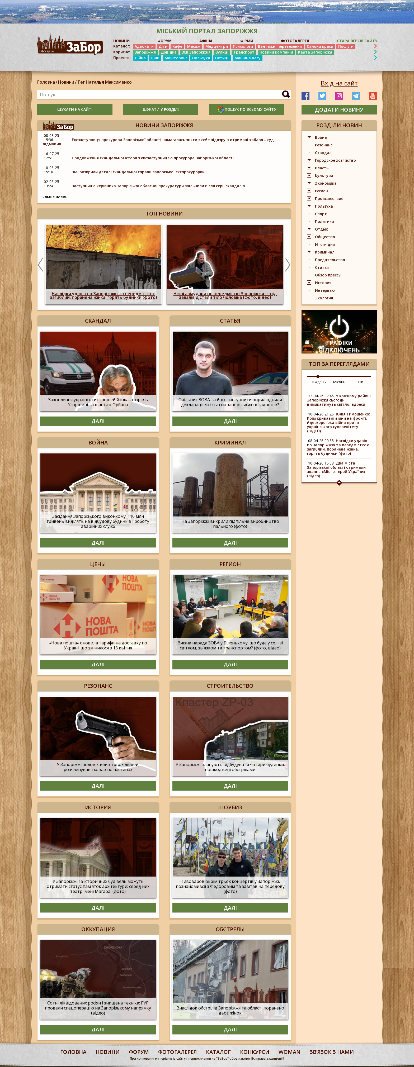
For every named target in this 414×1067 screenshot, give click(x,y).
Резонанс (323, 144)
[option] (103, 264)
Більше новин (54, 196)
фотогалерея (177, 1051)
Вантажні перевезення (280, 46)
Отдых (321, 229)
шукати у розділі (161, 109)
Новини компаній (276, 52)
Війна (140, 57)
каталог (218, 1051)
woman (289, 1051)
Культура (324, 175)
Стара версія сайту (357, 40)
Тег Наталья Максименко (104, 82)
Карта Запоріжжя (315, 52)
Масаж (193, 46)
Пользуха (201, 57)
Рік (360, 381)
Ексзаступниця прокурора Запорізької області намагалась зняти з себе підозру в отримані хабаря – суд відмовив (158, 141)
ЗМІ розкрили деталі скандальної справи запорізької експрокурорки (138, 171)
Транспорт (244, 52)
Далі (98, 421)
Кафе (177, 46)
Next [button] (287, 264)
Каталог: (121, 46)
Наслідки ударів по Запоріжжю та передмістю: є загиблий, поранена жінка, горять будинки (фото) (338, 447)
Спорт (321, 213)
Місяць (339, 381)
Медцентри (216, 46)
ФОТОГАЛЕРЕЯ (295, 40)
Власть (321, 167)
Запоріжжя (145, 52)
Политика (324, 221)
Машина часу (247, 57)
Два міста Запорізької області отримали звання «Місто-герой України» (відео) (336, 469)
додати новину (339, 109)
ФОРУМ (164, 40)
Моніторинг (175, 57)
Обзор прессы (328, 274)
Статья (322, 267)
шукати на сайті (74, 109)
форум (139, 1051)
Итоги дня (325, 244)
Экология (324, 297)
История (323, 282)
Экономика (326, 183)
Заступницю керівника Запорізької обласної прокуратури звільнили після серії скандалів (158, 185)
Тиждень (318, 381)
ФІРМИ (246, 40)
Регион (321, 190)
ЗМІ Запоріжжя (196, 52)
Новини (66, 82)
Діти (163, 46)
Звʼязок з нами (332, 1051)
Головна (46, 82)
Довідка (169, 52)
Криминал (325, 252)
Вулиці (221, 52)
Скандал (323, 152)
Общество (325, 236)
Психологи (243, 46)
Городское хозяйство (335, 160)
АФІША (206, 40)
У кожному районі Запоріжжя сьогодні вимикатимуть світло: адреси (339, 400)
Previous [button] (40, 264)
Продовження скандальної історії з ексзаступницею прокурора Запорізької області (153, 157)
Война (321, 137)
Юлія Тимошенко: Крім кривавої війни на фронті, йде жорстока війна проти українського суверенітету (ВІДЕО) (338, 422)
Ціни (155, 57)
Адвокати (144, 46)
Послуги (346, 46)
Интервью (325, 290)
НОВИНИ (121, 40)
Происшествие (329, 198)
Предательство (330, 259)
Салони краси (320, 46)
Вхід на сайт (339, 83)
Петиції (222, 57)
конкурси (254, 1051)
